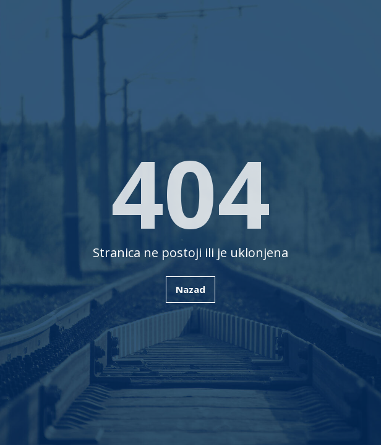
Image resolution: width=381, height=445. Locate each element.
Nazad (190, 289)
